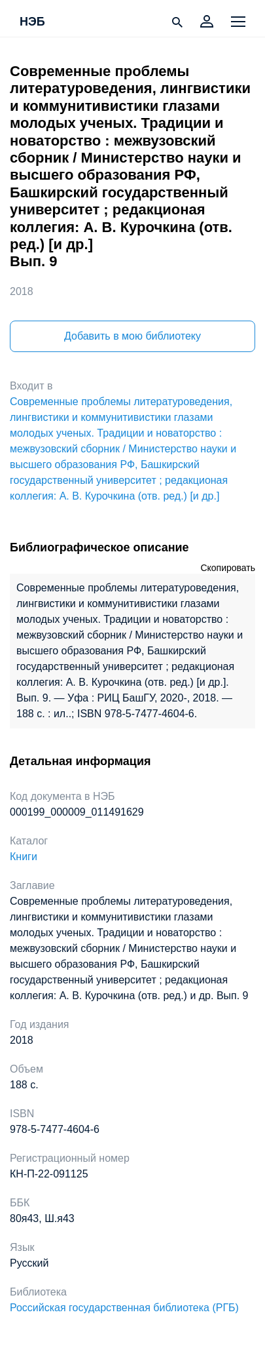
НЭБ (32, 22)
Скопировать (227, 568)
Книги (23, 856)
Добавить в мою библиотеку (132, 336)
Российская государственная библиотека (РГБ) (124, 1307)
